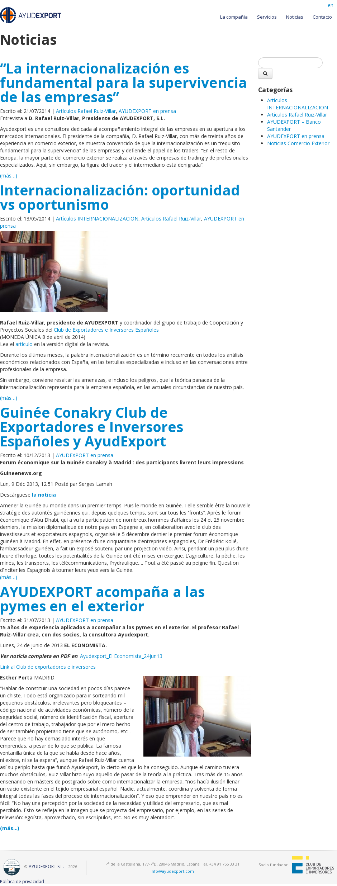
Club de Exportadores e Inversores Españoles (106, 329)
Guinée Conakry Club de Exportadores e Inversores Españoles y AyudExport (91, 426)
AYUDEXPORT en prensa (147, 111)
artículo (24, 344)
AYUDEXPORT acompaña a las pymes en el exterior (102, 598)
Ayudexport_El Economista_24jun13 (121, 656)
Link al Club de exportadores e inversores (48, 666)
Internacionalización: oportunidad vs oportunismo (120, 197)
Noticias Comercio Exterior (298, 143)
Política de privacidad (22, 881)
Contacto (322, 17)
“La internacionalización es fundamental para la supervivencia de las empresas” (123, 82)
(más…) (8, 175)
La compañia (234, 17)
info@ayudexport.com (172, 871)
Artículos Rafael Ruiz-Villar (86, 111)
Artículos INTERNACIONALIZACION (97, 218)
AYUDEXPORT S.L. (46, 866)
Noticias (294, 17)
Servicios (267, 17)
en (330, 5)
